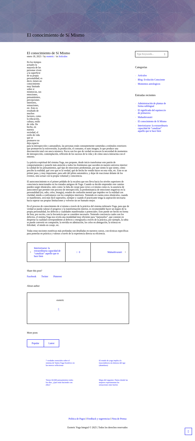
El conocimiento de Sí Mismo (152, 121)
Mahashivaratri (114, 252)
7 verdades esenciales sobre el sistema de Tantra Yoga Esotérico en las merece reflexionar (60, 362)
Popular (35, 343)
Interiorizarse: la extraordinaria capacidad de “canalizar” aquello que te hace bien (47, 252)
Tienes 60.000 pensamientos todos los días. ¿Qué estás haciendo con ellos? (59, 382)
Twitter (44, 276)
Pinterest (57, 276)
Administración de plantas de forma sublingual (152, 104)
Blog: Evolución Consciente (151, 79)
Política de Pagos (77, 418)
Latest (51, 343)
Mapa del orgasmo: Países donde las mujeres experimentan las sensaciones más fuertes (113, 382)
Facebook (31, 276)
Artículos (62, 56)
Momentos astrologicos (149, 84)
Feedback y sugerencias (98, 418)
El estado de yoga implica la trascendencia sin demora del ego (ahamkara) (112, 362)
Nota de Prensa (119, 418)
